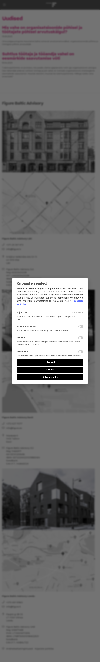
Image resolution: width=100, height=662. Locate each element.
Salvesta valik (50, 377)
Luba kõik (50, 362)
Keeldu (50, 369)
